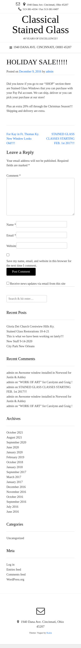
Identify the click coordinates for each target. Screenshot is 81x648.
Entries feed (13, 569)
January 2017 (14, 482)
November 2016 (16, 492)
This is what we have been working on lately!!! (35, 336)
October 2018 (14, 462)
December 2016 (16, 487)
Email (11, 235)
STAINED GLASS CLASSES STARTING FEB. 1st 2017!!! (60, 139)
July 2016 (12, 506)
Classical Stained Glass (40, 24)
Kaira (49, 632)
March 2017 (13, 477)
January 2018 (14, 467)
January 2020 (14, 452)
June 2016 (12, 511)
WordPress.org (15, 579)
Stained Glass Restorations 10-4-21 (27, 331)
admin (49, 71)
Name (11, 224)
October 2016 (14, 496)
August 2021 (14, 437)
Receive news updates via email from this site (35, 283)
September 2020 (16, 442)
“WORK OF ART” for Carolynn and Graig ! (45, 382)
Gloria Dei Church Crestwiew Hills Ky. (30, 326)
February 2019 (15, 457)
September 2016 (16, 501)
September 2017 (16, 472)
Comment (13, 175)
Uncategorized (15, 538)
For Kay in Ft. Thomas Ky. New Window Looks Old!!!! (22, 139)
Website (11, 246)
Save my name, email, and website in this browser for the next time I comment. (38, 263)
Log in (10, 564)
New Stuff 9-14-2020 (19, 341)
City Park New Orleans (20, 346)
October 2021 (14, 432)
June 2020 (12, 447)
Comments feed (15, 574)
